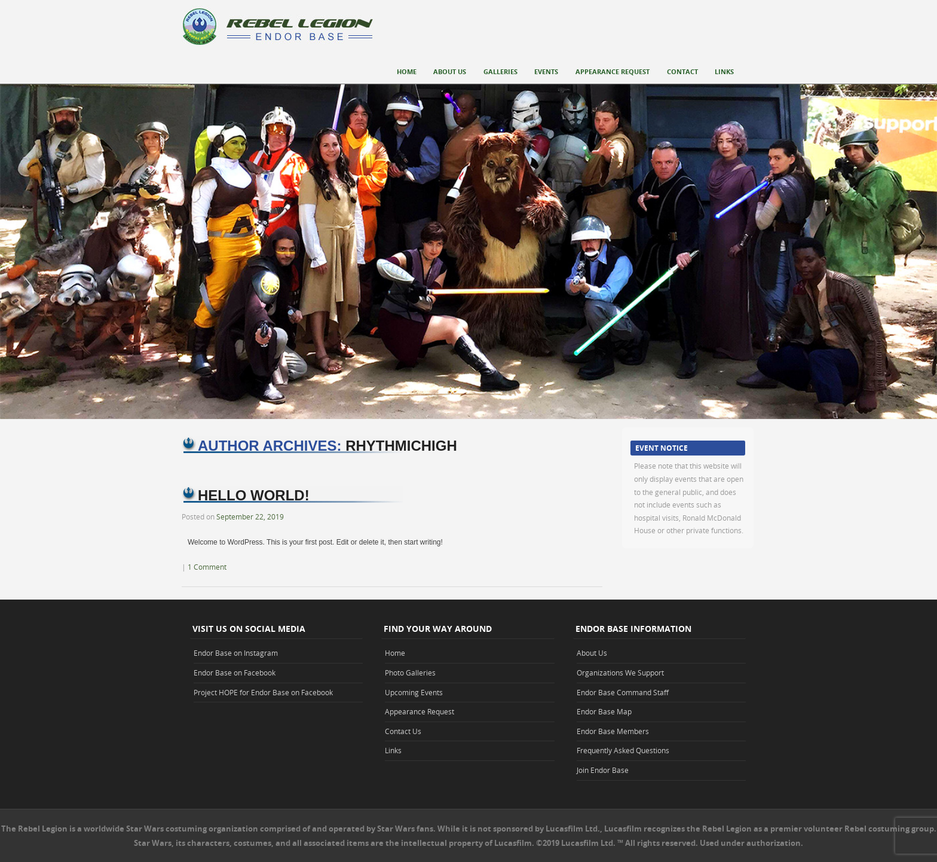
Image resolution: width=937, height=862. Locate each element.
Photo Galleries (410, 672)
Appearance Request (612, 71)
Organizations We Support (620, 672)
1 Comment (207, 566)
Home (407, 71)
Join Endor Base (603, 770)
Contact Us (403, 731)
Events (546, 71)
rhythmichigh (401, 446)
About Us (449, 71)
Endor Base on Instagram (236, 653)
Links (724, 71)
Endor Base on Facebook (234, 672)
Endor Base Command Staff (623, 692)
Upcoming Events (414, 692)
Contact (682, 71)
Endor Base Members (613, 731)
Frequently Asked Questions (623, 750)
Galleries (500, 71)
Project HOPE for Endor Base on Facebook (263, 692)
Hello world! (254, 495)
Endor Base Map (604, 711)
